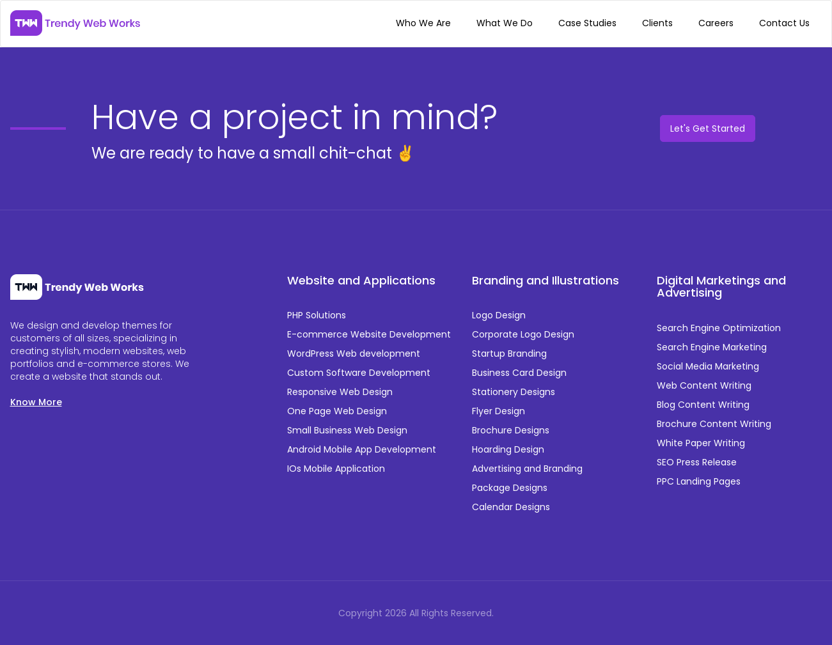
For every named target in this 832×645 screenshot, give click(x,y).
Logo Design (499, 315)
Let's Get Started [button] (707, 128)
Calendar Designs (511, 507)
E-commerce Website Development (369, 334)
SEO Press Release (697, 462)
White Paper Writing (701, 443)
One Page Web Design (337, 411)
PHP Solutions (316, 315)
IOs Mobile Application (336, 468)
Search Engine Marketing (712, 347)
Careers (716, 23)
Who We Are (423, 23)
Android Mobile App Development (361, 449)
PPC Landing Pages (699, 481)
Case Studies (587, 23)
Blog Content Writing (703, 404)
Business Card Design (519, 372)
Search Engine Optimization (719, 328)
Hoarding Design (508, 449)
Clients (657, 23)
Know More (36, 402)
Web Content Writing (704, 385)
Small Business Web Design (347, 430)
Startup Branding (509, 353)
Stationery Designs (513, 391)
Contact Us (784, 23)
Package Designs (509, 487)
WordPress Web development (353, 353)
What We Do (504, 23)
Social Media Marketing (708, 366)
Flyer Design (498, 411)
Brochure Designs (510, 430)
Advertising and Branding (527, 468)
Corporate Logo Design (523, 334)
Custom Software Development (358, 372)
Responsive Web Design (340, 391)
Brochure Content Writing (714, 423)
